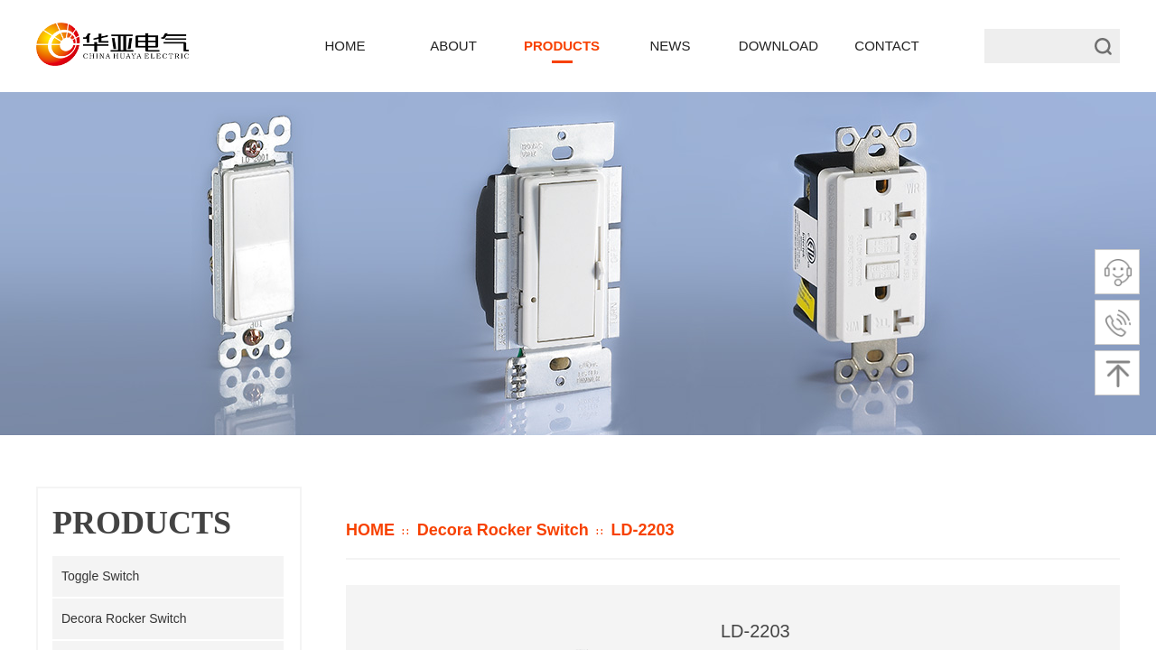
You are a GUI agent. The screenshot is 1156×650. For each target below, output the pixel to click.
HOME (370, 530)
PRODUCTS (562, 45)
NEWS (670, 45)
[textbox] (1032, 45)
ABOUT (453, 45)
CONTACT (886, 45)
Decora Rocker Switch (503, 530)
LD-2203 (642, 530)
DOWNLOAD (778, 45)
